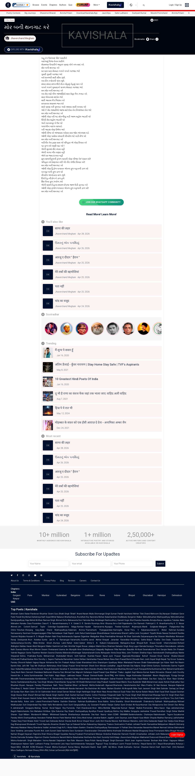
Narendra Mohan (97, 617)
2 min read (9, 20)
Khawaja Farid (159, 695)
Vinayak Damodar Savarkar (55, 669)
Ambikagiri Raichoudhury (106, 620)
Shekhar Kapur (146, 653)
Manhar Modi (70, 718)
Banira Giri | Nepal (155, 744)
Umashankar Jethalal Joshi (148, 734)
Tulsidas (175, 620)
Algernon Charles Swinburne (46, 737)
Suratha (84, 640)
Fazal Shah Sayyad (168, 692)
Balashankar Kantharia (82, 737)
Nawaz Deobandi (169, 633)
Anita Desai (116, 653)
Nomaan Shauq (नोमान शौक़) (36, 750)
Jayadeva (167, 620)
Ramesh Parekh (128, 734)
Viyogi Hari (70, 682)
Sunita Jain (47, 640)
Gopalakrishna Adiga (66, 627)
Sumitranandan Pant (39, 676)
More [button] (96, 5)
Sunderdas (95, 679)
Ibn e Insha (23, 676)
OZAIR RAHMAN (120, 715)
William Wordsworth (32, 715)
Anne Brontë (37, 669)
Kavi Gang (157, 679)
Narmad (163, 728)
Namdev (122, 650)
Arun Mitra (97, 708)
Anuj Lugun (134, 646)
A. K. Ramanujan (61, 640)
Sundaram (79, 731)
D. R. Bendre (85, 624)
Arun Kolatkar (34, 640)
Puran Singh (130, 695)
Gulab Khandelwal (84, 663)
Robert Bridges (113, 698)
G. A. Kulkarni (100, 643)
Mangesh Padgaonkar (169, 627)
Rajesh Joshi (73, 633)
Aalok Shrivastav (157, 672)
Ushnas (170, 728)
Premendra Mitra (151, 708)
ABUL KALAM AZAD (25, 747)
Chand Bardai (60, 682)
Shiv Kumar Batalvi (139, 692)
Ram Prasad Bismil (123, 659)
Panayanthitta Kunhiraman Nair (152, 669)
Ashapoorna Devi (159, 705)
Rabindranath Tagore (163, 715)
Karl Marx (141, 685)
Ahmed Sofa (61, 620)
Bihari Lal (77, 685)
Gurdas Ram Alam (22, 692)
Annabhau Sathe (138, 640)
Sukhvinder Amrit (48, 692)
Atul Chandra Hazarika (140, 620)
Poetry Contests (13, 13)
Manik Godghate (150, 627)
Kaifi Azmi (161, 747)
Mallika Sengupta (131, 711)
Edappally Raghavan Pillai (107, 650)
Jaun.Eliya (106, 13)
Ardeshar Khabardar (112, 734)
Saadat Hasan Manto (118, 682)
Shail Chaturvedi (110, 669)
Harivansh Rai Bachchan (86, 689)
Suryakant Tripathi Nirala (151, 633)
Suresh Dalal (55, 731)
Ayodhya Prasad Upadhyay (101, 711)
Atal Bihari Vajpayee (168, 741)
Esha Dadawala (150, 721)
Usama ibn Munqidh (68, 650)
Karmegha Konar (121, 630)
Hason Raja (164, 708)
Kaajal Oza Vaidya (166, 721)
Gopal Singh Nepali (158, 659)
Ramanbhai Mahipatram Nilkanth (161, 724)
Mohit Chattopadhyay (27, 718)
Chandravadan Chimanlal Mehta (98, 731)
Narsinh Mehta (66, 737)
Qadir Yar (120, 695)
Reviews (71, 581)
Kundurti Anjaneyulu (132, 627)
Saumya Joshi (126, 718)
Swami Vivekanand (49, 650)
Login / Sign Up (175, 5)
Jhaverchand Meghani (129, 737)
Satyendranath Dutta (91, 653)
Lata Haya (65, 744)
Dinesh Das (173, 705)
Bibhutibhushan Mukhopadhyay (156, 617)
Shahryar (42, 666)
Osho (32, 692)
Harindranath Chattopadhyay (165, 653)
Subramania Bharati (119, 633)
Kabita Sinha (109, 702)
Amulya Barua (156, 620)
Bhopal (131, 595)
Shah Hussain (24, 698)
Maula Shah (154, 692)
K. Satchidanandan (76, 669)
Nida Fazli (137, 689)
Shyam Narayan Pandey (30, 685)
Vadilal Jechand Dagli (52, 728)
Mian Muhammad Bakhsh (59, 698)
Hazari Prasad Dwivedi (86, 676)
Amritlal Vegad (74, 646)
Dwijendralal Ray (34, 705)
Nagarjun (21, 653)
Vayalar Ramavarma (94, 627)
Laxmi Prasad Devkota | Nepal (132, 744)
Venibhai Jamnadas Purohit (28, 731)
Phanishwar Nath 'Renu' (53, 685)
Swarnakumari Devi (151, 650)
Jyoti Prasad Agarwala (120, 656)
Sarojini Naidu (167, 650)
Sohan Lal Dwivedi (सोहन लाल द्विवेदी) (63, 750)
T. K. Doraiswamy (55, 679)
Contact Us (95, 581)
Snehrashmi (119, 724)
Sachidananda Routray (27, 682)
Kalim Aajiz (54, 676)
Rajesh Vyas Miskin (141, 718)
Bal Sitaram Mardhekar (165, 637)
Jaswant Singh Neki (151, 689)
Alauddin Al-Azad (134, 650)
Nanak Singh (51, 695)
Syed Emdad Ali (128, 705)
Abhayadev (105, 653)
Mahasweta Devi (75, 620)
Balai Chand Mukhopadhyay (54, 630)
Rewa (102, 595)
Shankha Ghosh (123, 702)
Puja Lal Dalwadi (73, 724)
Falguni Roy (60, 708)
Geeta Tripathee (33, 653)
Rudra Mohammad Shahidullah (51, 656)
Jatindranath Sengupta (23, 708)
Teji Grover (171, 659)
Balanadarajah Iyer (155, 663)
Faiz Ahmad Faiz (67, 672)
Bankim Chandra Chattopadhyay (93, 728)
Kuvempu (96, 624)
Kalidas (23, 646)
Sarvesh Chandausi (34, 672)
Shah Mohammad (144, 695)
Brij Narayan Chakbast (169, 614)
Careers (83, 581)
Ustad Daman (63, 692)
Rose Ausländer (134, 682)
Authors (62, 5)
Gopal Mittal (51, 617)
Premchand (47, 702)
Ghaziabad (148, 595)
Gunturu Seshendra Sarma (165, 666)
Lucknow (89, 595)
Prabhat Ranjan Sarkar (110, 705)
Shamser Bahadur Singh (117, 646)
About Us (15, 581)
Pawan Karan (101, 656)
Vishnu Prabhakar (28, 656)
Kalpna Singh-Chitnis (143, 666)
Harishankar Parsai (95, 659)
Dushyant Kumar (139, 13)
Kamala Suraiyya (146, 646)
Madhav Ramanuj (164, 718)
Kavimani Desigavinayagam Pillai (37, 633)
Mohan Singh (75, 692)
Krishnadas (137, 676)
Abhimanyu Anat (54, 666)
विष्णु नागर (114, 676)
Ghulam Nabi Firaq (53, 637)
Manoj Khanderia (34, 728)
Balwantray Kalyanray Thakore (100, 724)
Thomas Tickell (99, 698)
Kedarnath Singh (24, 741)
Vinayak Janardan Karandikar (116, 640)
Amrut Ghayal (83, 721)
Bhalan (30, 721)
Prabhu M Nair (153, 685)
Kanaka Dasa (26, 624)
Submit (160, 564)
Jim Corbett (24, 627)
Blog (62, 581)
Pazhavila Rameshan (64, 659)
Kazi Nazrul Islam (103, 715)
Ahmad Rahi (40, 695)
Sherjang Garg (32, 630)
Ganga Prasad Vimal (71, 666)
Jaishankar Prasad (148, 711)
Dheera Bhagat (53, 734)
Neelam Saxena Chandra (51, 653)
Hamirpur (161, 595)
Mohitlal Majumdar (112, 708)
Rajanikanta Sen (129, 624)
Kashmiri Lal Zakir (60, 646)
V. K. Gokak (74, 624)
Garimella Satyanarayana (143, 637)
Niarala (72, 689)
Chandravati (86, 708)
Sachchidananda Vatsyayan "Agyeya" (86, 744)
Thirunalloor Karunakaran (165, 646)
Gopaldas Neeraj (67, 734)
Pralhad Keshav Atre (29, 659)
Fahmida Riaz (89, 620)
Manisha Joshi (136, 721)
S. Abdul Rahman (166, 630)
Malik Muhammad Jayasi (152, 682)
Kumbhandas (41, 679)
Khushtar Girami (47, 614)
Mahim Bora (101, 646)
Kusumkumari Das (144, 705)
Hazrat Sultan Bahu (38, 698)
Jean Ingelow (137, 741)
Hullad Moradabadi (24, 669)
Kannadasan (57, 633)
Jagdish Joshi (113, 718)
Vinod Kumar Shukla (167, 656)
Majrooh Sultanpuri (84, 672)
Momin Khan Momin (32, 650)
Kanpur (16, 598)
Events (44, 5)
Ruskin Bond (103, 676)
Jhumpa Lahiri (59, 643)
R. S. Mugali (39, 637)
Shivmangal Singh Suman (105, 614)
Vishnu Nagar (125, 676)
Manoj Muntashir (82, 747)
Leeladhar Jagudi (114, 666)
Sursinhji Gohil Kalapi (110, 737)
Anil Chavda (105, 721)
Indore (117, 595)
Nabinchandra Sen (25, 711)
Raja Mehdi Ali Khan (34, 620)
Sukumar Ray (62, 711)
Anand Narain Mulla (85, 614)
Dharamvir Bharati (48, 13)
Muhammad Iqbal (152, 698)
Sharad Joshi (171, 672)
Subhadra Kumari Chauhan (136, 747)
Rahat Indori (73, 643)
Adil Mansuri (124, 721)
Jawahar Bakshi (100, 718)
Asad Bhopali (137, 643)
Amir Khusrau (106, 624)
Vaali (65, 633)
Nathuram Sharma (52, 672)
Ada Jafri (21, 666)
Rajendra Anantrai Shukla (54, 724)
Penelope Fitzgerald (107, 695)
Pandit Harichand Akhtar (128, 614)
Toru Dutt (174, 698)
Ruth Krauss (150, 643)
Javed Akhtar (95, 640)
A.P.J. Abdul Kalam (70, 728)
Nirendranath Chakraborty (142, 702)
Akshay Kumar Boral (44, 708)
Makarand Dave (167, 734)
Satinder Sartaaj (168, 689)
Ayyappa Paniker (113, 627)
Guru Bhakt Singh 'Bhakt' (65, 614)
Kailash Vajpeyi (32, 663)
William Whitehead (50, 715)
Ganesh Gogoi (123, 620)
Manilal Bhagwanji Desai (143, 731)
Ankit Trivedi (39, 721)
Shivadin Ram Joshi (140, 659)
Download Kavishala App (87, 13)
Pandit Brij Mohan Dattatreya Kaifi (30, 617)
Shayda (153, 718)
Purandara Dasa (39, 624)
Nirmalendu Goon (60, 705)
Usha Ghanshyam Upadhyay (104, 663)
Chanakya (68, 679)
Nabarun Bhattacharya (66, 617)
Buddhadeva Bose (94, 702)
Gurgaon (17, 595)
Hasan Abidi (32, 646)
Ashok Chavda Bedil (67, 721)
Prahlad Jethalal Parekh (136, 724)
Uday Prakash (102, 682)
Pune (29, 595)
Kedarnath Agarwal (104, 685)
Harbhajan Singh (89, 692)
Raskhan (68, 685)
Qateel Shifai (85, 643)
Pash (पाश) (172, 747)
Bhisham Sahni (17, 614)
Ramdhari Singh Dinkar (167, 711)
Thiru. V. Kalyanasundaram (143, 630)
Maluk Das (147, 679)
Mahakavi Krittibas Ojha (44, 711)
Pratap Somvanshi (52, 744)
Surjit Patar (126, 692)
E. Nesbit (25, 689)
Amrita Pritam (66, 13)
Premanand (159, 731)
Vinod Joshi (95, 721)
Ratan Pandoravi (32, 614)
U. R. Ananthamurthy (163, 624)
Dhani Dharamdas (81, 679)
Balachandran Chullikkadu (116, 617)
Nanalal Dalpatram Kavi (60, 741)
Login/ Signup (177, 735)
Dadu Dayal (137, 679)
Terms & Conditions (31, 581)
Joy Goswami (93, 705)
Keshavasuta (67, 637)
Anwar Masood (113, 692)
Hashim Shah (63, 695)
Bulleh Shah (87, 698)
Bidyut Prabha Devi (156, 640)
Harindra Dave (68, 731)
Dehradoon (177, 595)
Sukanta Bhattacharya (70, 715)
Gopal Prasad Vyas (101, 672)
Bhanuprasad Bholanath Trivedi (28, 724)
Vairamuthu (75, 640)
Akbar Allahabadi (125, 663)
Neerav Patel (58, 718)
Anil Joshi (45, 731)
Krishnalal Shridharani (122, 731)
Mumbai (45, 595)
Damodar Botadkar (25, 737)
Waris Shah (76, 698)
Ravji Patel (22, 721)
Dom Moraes (101, 666)
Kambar (80, 627)
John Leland (35, 702)
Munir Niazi (101, 692)
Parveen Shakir (140, 663)
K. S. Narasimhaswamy (57, 624)
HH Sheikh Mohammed (86, 682)
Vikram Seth (73, 656)
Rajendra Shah (39, 734)
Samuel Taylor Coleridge (43, 627)
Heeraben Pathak (44, 718)
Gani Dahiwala (52, 721)
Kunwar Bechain (150, 741)
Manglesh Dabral (107, 679)
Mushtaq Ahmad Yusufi (128, 669)
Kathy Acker (23, 702)
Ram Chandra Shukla (94, 669)
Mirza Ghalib (117, 747)
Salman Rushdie (87, 656)
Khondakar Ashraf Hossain (144, 656)
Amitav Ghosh (45, 643)
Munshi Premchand (159, 13)
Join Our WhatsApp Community (101, 202)
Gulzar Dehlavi (80, 659)
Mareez (115, 721)
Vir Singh (170, 695)
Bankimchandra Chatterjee (141, 715)
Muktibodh (63, 689)
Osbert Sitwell (35, 689)
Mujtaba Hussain (26, 637)
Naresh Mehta (88, 685)
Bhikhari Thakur (117, 672)
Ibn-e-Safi (117, 624)
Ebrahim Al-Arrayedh (123, 689)
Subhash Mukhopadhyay (166, 702)
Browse (36, 5)
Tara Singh (42, 682)
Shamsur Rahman (77, 702)
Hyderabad (61, 595)
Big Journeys (30, 13)
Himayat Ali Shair (123, 637)
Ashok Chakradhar (172, 682)
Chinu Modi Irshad (84, 718)
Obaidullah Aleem (150, 676)
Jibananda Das (88, 715)
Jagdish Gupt (130, 672)
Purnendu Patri (73, 708)
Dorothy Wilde (31, 643)
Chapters (53, 5)
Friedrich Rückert (123, 679)
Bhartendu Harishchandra (124, 685)
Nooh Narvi (20, 672)
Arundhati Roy (83, 617)
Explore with (24, 49)
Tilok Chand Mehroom (149, 614)
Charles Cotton (91, 695)
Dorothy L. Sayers (46, 659)
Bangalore (75, 595)
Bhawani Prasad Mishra (47, 747)
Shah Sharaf (28, 695)
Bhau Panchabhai (107, 637)
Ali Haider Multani (105, 689)
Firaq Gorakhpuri (111, 744)
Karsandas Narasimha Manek (146, 728)
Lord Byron (165, 698)
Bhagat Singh (109, 741)
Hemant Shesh (87, 666)
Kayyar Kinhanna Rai (49, 663)
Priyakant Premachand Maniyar (89, 734)
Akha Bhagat (170, 731)
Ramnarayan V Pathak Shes (120, 728)
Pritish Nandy (96, 741)
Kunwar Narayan (168, 685)
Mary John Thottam (130, 653)
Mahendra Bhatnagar (72, 653)
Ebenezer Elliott (123, 741)
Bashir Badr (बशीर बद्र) (100, 747)
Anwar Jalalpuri (88, 646)
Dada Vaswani (173, 640)
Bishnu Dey (118, 711)
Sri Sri (38, 692)
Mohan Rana (108, 659)
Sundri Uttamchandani (166, 643)
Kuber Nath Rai (171, 663)
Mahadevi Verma (40, 741)
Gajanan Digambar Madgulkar (86, 637)
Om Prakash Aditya (66, 663)
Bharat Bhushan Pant (168, 737)
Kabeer (26, 744)
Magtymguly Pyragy (168, 676)
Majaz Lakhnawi (67, 676)
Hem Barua (125, 698)
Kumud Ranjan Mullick (131, 708)
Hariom (152, 747)
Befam (84, 724)
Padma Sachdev (60, 702)
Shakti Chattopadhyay (78, 711)
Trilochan (21, 630)
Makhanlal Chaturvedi (149, 737)
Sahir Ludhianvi (121, 13)
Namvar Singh (49, 620)
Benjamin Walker (135, 617)
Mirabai (50, 682)
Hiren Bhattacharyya (86, 650)
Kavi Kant (97, 737)
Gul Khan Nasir (170, 679)
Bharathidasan (103, 633)
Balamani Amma (76, 630)
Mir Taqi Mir (32, 666)
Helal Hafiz (47, 705)
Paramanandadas (27, 679)
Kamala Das (128, 666)
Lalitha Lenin (134, 633)
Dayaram (28, 734)
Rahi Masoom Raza (80, 741)
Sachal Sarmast (77, 695)
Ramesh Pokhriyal (145, 624)
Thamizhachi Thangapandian (99, 630)
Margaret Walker (45, 646)
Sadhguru (20, 750)
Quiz (70, 5)
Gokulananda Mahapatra (118, 643)
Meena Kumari (143, 672)
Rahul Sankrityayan (88, 633)
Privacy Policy (50, 581)
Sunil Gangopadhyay (77, 705)
